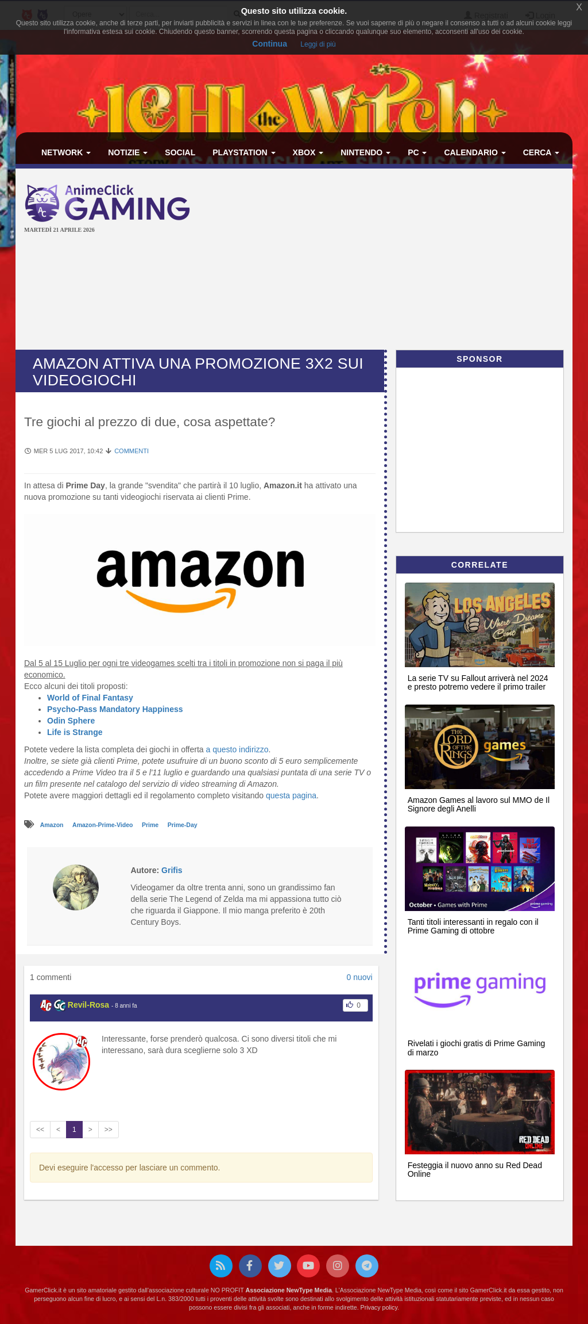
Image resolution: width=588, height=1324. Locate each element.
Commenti (131, 450)
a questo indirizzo (237, 749)
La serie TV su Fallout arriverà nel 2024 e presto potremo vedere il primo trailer (478, 682)
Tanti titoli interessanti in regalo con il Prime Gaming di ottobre (473, 926)
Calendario (474, 152)
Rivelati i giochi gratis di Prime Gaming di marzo (477, 1048)
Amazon (52, 824)
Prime (151, 824)
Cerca (541, 152)
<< (40, 1130)
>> (109, 1130)
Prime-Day (183, 824)
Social (180, 152)
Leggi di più (317, 44)
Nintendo (365, 152)
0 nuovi (359, 977)
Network (66, 152)
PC (417, 152)
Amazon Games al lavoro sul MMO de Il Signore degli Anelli (479, 804)
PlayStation (243, 152)
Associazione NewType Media (289, 1290)
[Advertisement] (398, 260)
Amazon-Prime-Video (103, 824)
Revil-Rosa (88, 1004)
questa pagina (291, 795)
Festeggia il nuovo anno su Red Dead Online (475, 1169)
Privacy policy (379, 1307)
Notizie (128, 152)
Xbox (308, 152)
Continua (269, 43)
